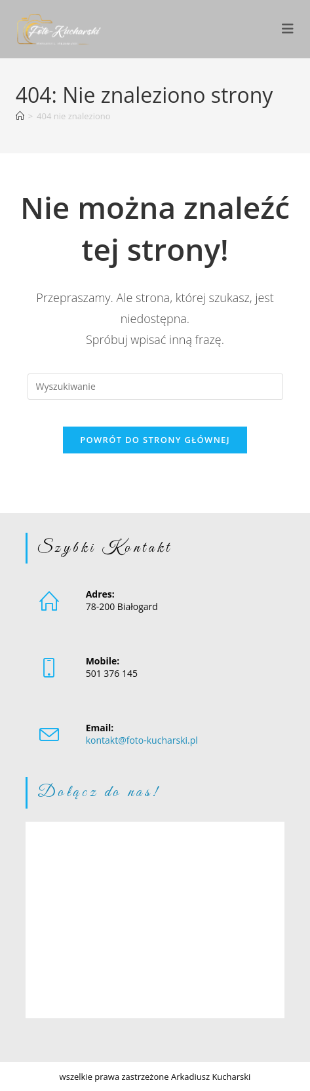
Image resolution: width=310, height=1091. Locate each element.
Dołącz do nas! (99, 792)
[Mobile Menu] (288, 29)
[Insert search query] (155, 386)
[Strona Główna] (20, 116)
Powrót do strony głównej (155, 440)
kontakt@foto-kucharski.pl (142, 740)
